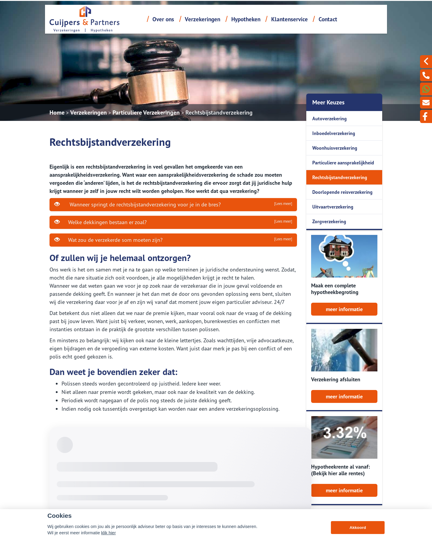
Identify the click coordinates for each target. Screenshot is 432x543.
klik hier (108, 532)
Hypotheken (245, 19)
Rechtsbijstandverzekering (219, 112)
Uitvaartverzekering (332, 207)
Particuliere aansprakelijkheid (343, 163)
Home (57, 112)
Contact (328, 19)
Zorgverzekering (329, 221)
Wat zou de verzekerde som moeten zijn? (173, 239)
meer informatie (344, 309)
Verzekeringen (202, 19)
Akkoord (358, 527)
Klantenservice (289, 19)
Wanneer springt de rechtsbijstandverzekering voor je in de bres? (173, 204)
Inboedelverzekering (333, 133)
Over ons (163, 19)
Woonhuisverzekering (334, 148)
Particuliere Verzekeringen (146, 112)
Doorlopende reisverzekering (342, 192)
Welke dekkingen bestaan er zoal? (173, 222)
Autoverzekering (329, 119)
